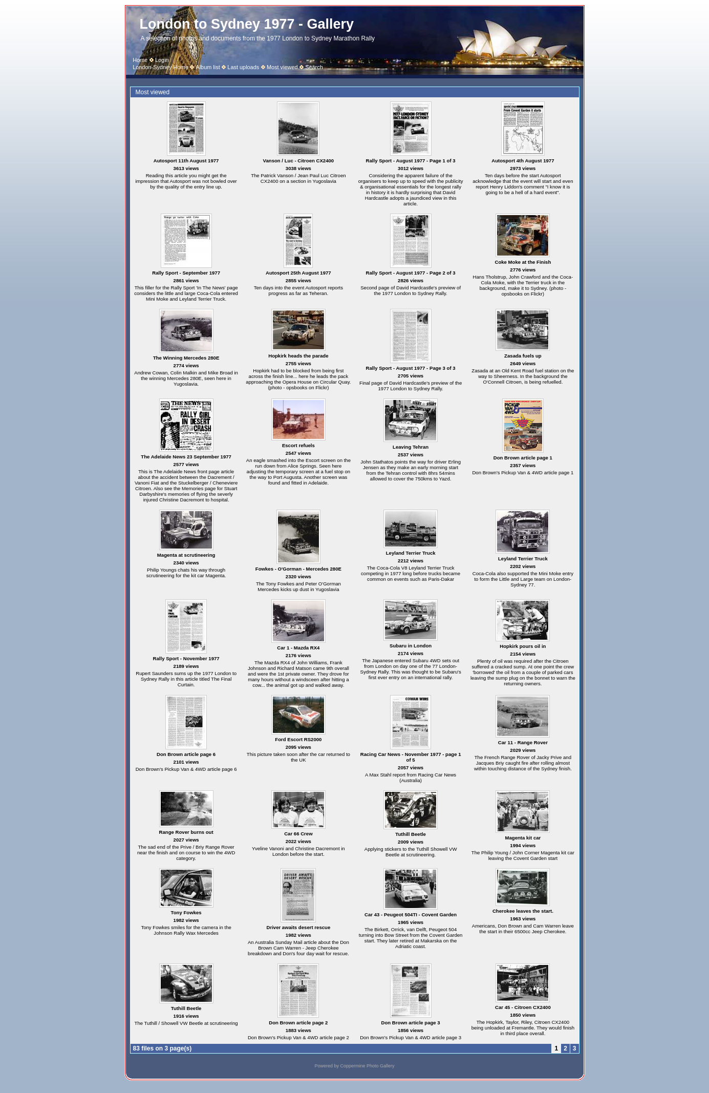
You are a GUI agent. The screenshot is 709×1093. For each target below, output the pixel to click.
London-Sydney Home (160, 67)
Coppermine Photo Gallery (367, 1065)
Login (162, 60)
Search (314, 67)
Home (140, 60)
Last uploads (243, 67)
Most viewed (282, 67)
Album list (208, 67)
